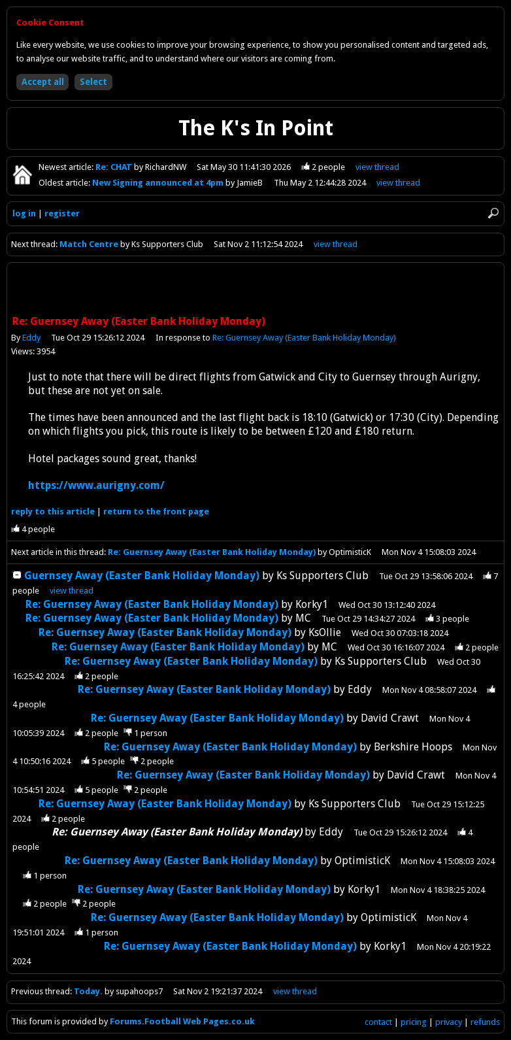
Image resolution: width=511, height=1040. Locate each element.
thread (71, 590)
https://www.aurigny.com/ (96, 485)
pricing (414, 1022)
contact (378, 1022)
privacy (448, 1022)
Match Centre (89, 244)
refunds (485, 1022)
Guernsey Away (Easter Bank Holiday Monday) (141, 575)
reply (53, 511)
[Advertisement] (255, 290)
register (62, 213)
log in (24, 213)
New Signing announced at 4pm (158, 183)
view (378, 167)
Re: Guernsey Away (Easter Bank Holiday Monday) (304, 338)
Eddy (31, 338)
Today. (88, 991)
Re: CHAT (114, 167)
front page (156, 511)
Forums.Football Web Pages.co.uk (182, 1021)
